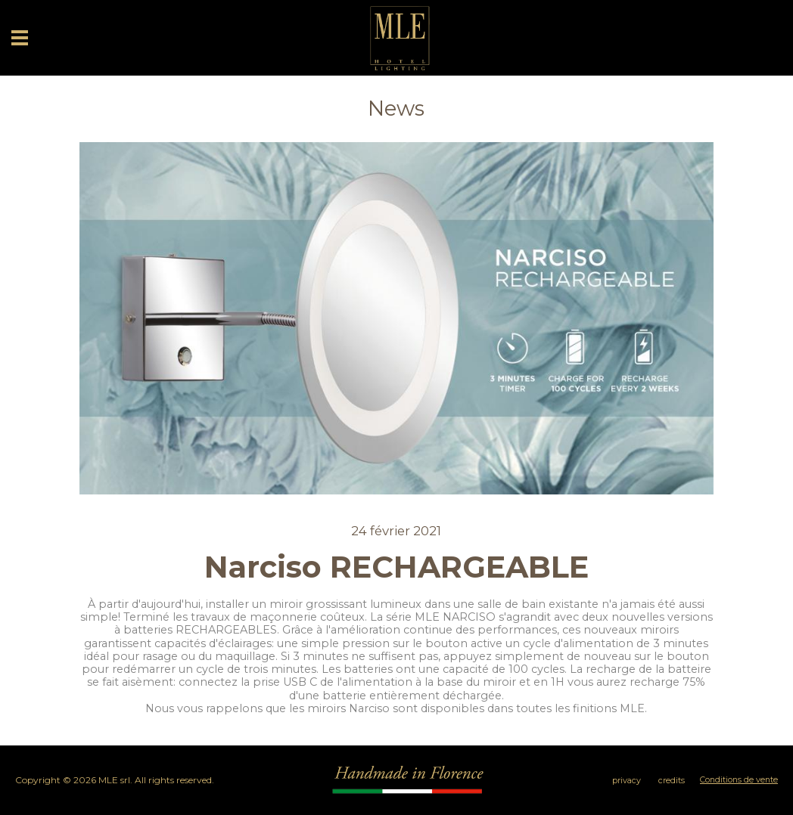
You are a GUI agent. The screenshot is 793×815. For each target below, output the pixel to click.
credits (671, 781)
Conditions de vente (739, 780)
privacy (626, 781)
